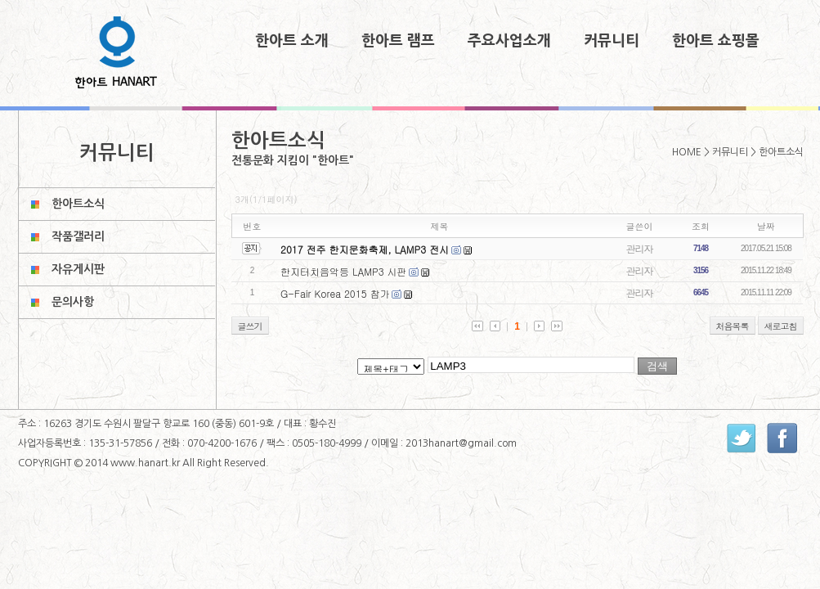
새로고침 (780, 326)
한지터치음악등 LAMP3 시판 (343, 271)
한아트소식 (78, 203)
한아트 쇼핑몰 (716, 41)
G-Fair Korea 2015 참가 (335, 293)
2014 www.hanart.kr (133, 463)
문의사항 (73, 302)
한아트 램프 (398, 41)
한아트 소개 (292, 41)
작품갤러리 (78, 236)
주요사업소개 (509, 41)
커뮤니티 (611, 41)
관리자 (639, 248)
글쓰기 (250, 326)
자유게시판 (78, 269)
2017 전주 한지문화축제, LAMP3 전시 (364, 249)
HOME (686, 152)
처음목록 (732, 326)
